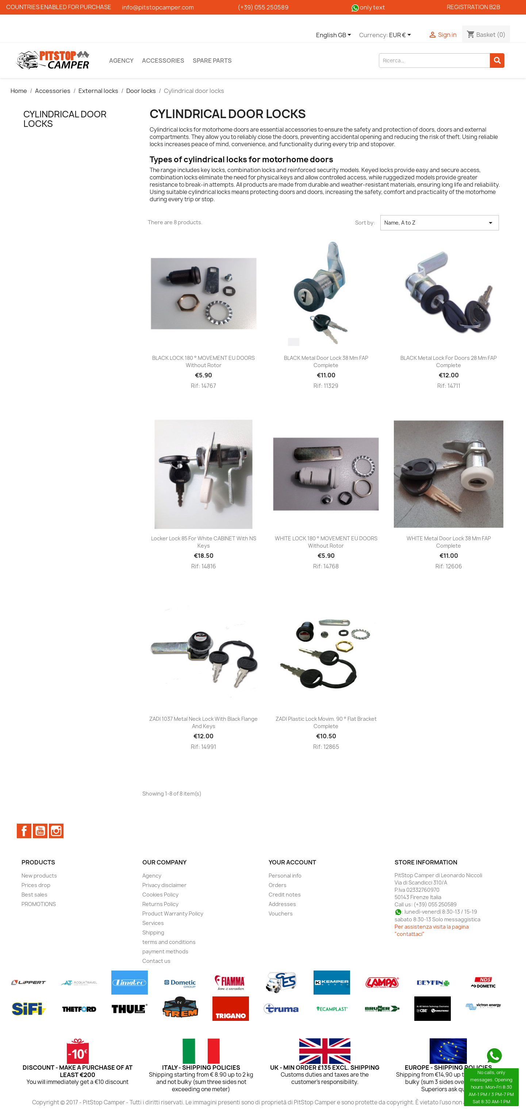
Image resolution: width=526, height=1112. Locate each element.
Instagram (56, 831)
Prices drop (36, 885)
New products (39, 875)
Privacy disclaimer (164, 885)
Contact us (156, 960)
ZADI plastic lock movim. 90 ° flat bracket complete (326, 722)
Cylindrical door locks (65, 119)
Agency (121, 61)
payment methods (165, 951)
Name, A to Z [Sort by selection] (439, 222)
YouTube (40, 831)
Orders (278, 885)
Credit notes (285, 894)
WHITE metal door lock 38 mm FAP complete (449, 542)
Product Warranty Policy (172, 913)
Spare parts (212, 61)
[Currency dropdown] (401, 35)
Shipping (153, 932)
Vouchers (281, 913)
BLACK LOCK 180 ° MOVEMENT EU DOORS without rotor (203, 361)
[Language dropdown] (335, 35)
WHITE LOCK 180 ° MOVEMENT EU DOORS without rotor (326, 542)
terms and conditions (169, 941)
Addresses (282, 904)
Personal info (285, 875)
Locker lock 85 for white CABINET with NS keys (203, 542)
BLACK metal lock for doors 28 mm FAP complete (448, 361)
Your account (292, 862)
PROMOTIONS (39, 904)
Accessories (163, 61)
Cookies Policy (160, 894)
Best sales (34, 894)
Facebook (24, 831)
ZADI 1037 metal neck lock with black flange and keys (203, 722)
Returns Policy (160, 904)
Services (153, 922)
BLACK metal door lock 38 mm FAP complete (326, 361)
